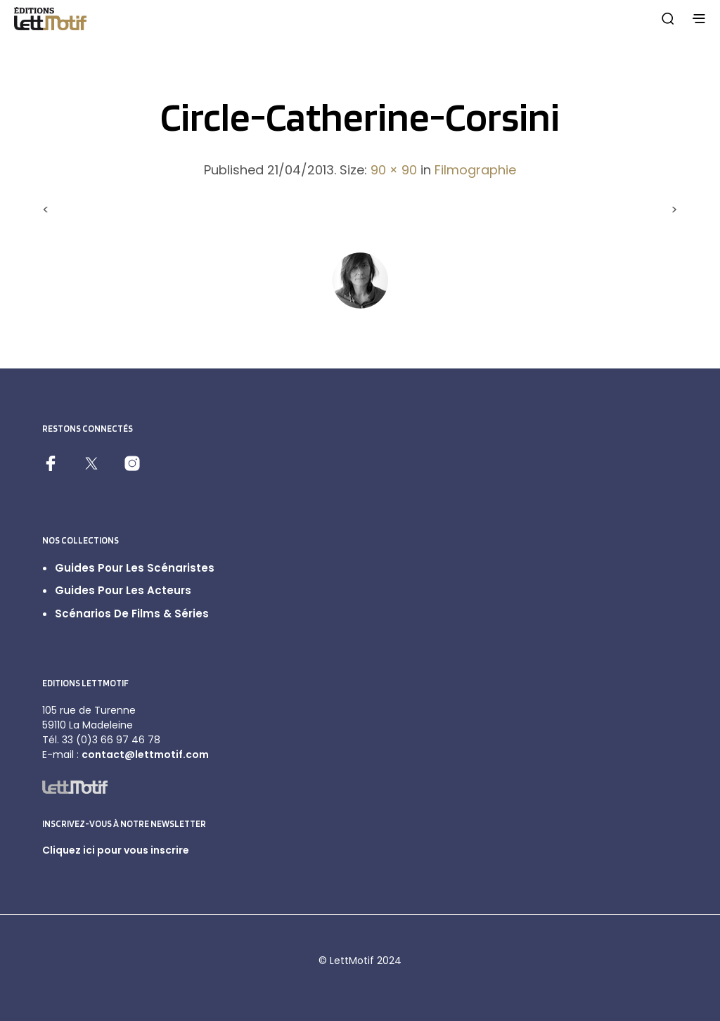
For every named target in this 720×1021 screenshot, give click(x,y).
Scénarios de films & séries (132, 613)
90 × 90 (394, 170)
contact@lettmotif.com (145, 754)
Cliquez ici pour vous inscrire (115, 850)
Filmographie (475, 170)
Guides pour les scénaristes (134, 567)
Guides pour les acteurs (123, 590)
